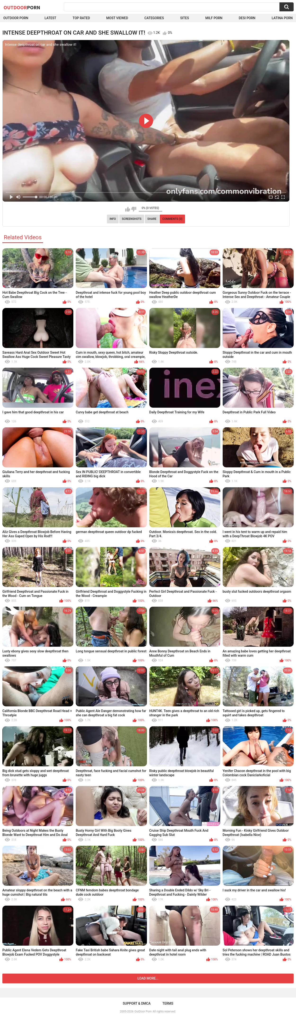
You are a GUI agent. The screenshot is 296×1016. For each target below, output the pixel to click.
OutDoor (22, 7)
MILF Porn (213, 18)
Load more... (148, 978)
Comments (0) (172, 219)
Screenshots (131, 219)
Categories (154, 18)
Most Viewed (117, 18)
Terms (167, 1003)
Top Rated (81, 18)
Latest (50, 18)
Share (151, 219)
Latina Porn (282, 18)
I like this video (127, 209)
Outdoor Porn (15, 18)
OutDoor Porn (142, 1011)
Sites (184, 18)
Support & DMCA (136, 1003)
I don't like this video (133, 209)
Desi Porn (247, 18)
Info (113, 219)
